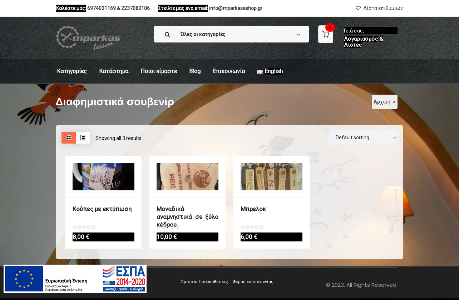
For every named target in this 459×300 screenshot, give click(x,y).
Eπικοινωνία (229, 71)
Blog (195, 71)
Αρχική (382, 102)
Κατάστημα (113, 71)
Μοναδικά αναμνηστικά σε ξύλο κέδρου (187, 212)
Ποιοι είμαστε (158, 71)
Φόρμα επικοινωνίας (253, 283)
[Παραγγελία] (363, 137)
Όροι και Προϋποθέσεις (204, 283)
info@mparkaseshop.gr (235, 8)
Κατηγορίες (72, 71)
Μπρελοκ (252, 208)
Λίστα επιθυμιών (379, 8)
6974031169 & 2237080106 (118, 8)
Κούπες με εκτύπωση (98, 208)
